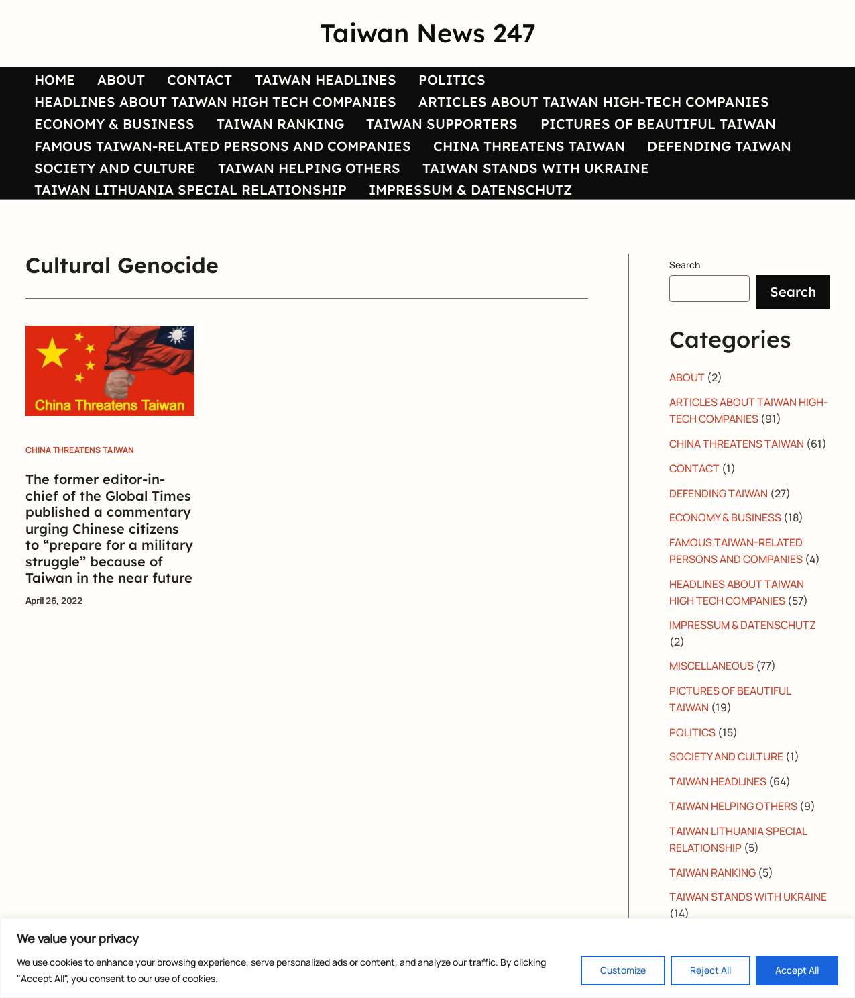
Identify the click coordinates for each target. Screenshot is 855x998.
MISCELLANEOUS (712, 720)
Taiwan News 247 (428, 33)
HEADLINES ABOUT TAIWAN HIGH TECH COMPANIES (209, 119)
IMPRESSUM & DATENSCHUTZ (458, 248)
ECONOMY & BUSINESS (108, 152)
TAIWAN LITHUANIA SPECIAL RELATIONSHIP (184, 248)
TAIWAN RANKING (268, 152)
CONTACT (181, 87)
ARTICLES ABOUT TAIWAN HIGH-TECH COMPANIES (581, 119)
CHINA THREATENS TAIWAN (517, 184)
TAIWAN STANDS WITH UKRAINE (517, 216)
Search (684, 325)
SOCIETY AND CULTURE (109, 216)
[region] (427, 958)
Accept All (797, 970)
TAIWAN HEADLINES (301, 87)
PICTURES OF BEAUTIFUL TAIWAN (633, 152)
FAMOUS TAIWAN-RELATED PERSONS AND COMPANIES (216, 184)
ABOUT (109, 87)
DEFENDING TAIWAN (701, 184)
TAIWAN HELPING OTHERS (297, 216)
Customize (623, 970)
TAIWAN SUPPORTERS (424, 152)
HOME (48, 87)
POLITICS (421, 87)
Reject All (710, 970)
